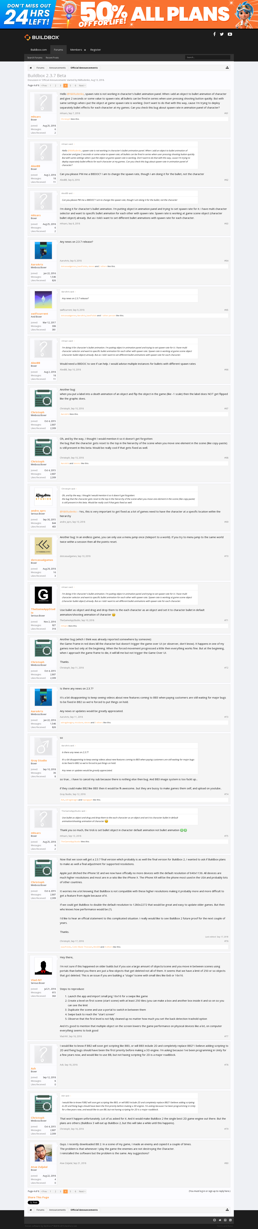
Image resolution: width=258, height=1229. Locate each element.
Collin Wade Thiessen (82, 946)
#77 (226, 1036)
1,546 (53, 276)
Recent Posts (52, 57)
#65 (226, 310)
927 (54, 625)
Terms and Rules (225, 1226)
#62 (226, 180)
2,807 (53, 424)
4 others (108, 946)
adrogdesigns (67, 722)
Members (76, 49)
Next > (82, 85)
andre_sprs (38, 510)
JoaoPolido (82, 266)
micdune (79, 722)
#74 (226, 794)
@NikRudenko (75, 94)
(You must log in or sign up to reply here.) (209, 1191)
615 (54, 992)
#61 (226, 113)
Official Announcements (54, 80)
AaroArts (37, 264)
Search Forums (34, 57)
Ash (62, 799)
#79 (226, 1129)
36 (54, 772)
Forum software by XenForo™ (51, 1226)
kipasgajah (87, 799)
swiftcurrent (39, 313)
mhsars (36, 116)
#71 (226, 620)
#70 (226, 556)
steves (91, 266)
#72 (226, 667)
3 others (99, 722)
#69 (226, 522)
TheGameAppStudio (43, 610)
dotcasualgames (68, 266)
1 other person (108, 315)
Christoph (65, 119)
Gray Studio (39, 760)
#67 (226, 408)
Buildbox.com (39, 49)
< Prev (44, 85)
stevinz (77, 463)
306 (54, 326)
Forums (58, 49)
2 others (103, 266)
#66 (226, 369)
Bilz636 (96, 946)
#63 (226, 223)
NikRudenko (84, 80)
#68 (226, 457)
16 (54, 572)
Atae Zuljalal (39, 1167)
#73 (226, 717)
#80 (226, 1163)
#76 (226, 941)
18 (54, 178)
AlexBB (35, 166)
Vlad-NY (36, 980)
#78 (226, 1064)
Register (95, 49)
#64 (226, 260)
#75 (226, 836)
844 (54, 523)
